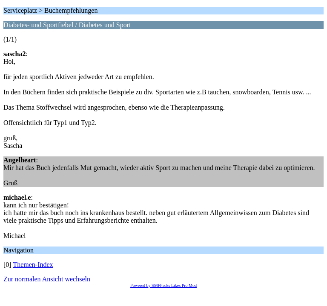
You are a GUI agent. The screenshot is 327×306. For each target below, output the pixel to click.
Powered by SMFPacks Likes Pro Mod (163, 285)
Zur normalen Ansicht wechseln (46, 279)
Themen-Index (33, 264)
